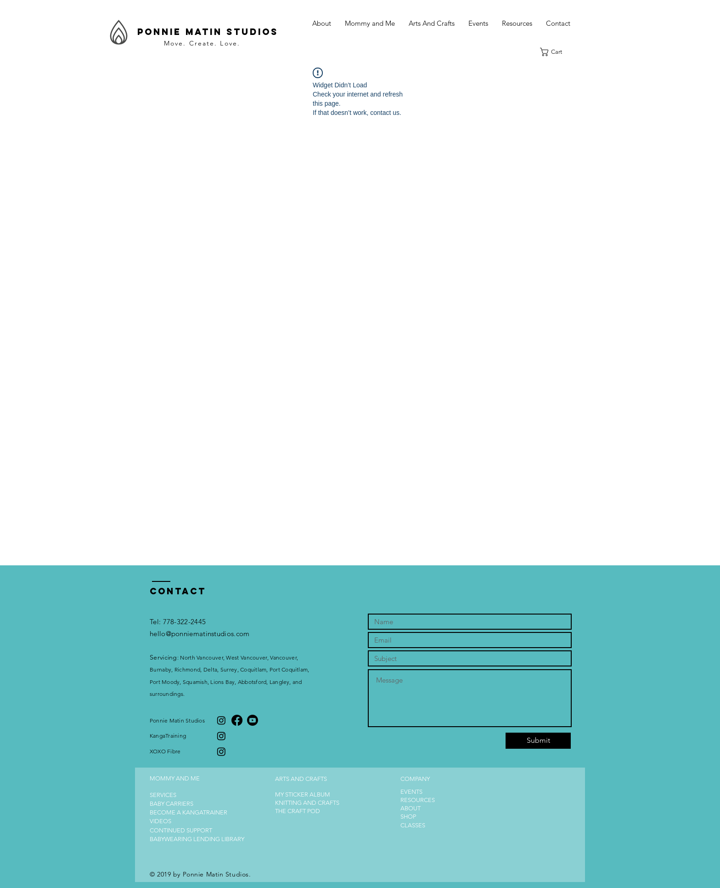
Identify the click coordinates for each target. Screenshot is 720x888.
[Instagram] (221, 720)
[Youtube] (252, 720)
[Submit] (538, 741)
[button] (370, 23)
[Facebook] (236, 720)
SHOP (408, 816)
